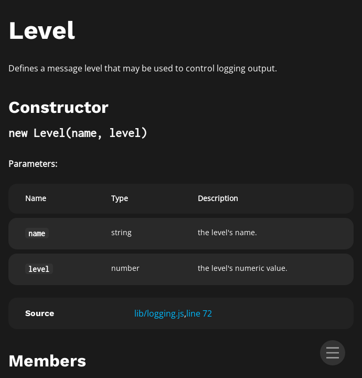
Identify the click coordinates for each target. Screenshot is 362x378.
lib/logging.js (159, 313)
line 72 (199, 313)
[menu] (332, 352)
